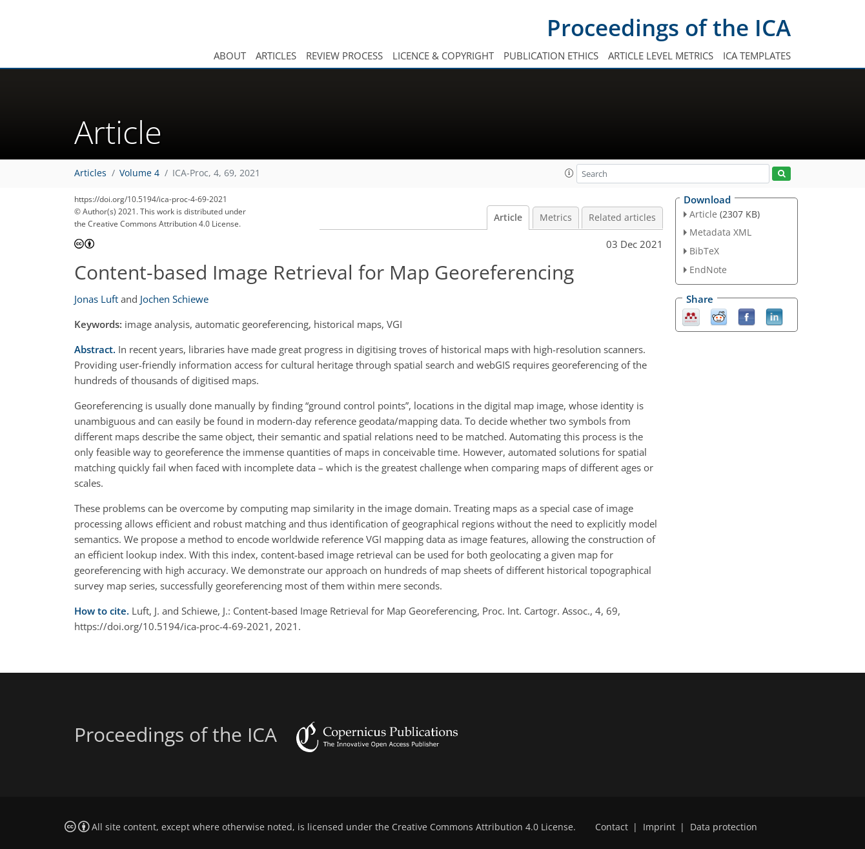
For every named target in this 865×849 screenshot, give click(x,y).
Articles (276, 55)
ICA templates (757, 55)
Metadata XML (720, 232)
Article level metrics (660, 55)
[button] (569, 173)
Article (508, 217)
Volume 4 (139, 173)
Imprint (659, 827)
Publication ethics (551, 55)
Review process (344, 55)
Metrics (556, 217)
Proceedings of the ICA (669, 27)
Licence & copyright (443, 55)
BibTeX (704, 251)
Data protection (723, 827)
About (230, 55)
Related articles (622, 217)
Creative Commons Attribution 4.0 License (482, 827)
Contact (611, 827)
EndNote (708, 269)
